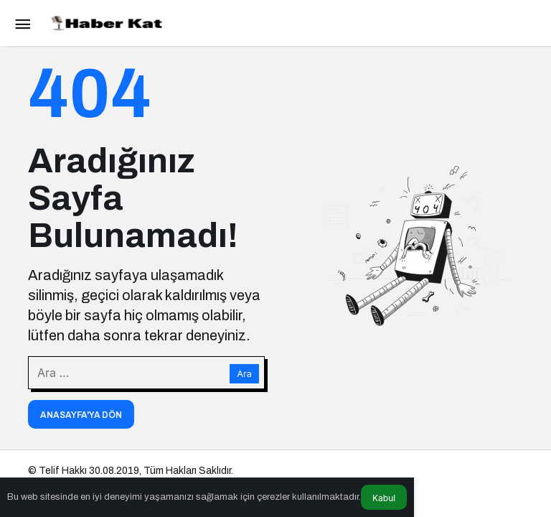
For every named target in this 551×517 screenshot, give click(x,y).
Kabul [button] (383, 498)
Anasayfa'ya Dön (81, 415)
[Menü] (22, 22)
